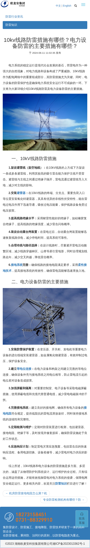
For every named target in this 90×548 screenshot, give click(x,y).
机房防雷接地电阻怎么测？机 (26, 493)
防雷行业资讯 (14, 16)
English (67, 5)
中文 (58, 5)
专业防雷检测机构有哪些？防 (64, 499)
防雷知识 (11, 24)
